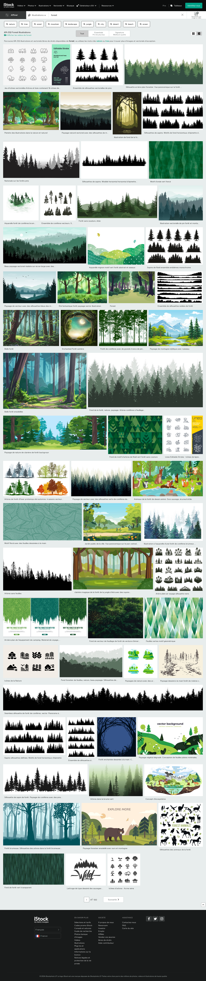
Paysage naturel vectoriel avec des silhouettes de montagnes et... (90, 133)
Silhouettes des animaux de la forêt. (175, 849)
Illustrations (44, 5)
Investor (101, 928)
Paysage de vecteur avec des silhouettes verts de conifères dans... (102, 499)
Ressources (107, 6)
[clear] (182, 15)
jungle (87, 24)
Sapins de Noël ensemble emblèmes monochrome (169, 267)
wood (38, 24)
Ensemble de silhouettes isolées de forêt (175, 306)
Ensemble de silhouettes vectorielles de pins (92, 88)
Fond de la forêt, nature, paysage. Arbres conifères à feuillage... (117, 410)
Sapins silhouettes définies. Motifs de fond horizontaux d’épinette (32, 758)
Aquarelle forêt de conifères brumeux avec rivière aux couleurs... (32, 223)
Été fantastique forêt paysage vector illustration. (80, 306)
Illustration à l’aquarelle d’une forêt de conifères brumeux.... (170, 544)
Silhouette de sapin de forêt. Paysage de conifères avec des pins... (33, 797)
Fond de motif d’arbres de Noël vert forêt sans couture (133, 457)
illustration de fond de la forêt (127, 137)
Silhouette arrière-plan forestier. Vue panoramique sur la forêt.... (154, 87)
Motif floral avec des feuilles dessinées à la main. (25, 543)
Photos (31, 5)
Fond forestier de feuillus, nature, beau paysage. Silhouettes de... (89, 680)
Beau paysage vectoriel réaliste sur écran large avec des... (29, 266)
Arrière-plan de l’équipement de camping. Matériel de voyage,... (32, 640)
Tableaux (178, 6)
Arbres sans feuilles (12, 593)
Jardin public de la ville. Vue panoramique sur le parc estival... (111, 544)
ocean (144, 24)
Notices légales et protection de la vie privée (82, 960)
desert (114, 24)
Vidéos (20, 5)
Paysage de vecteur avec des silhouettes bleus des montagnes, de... (34, 306)
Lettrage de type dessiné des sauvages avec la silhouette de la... (95, 888)
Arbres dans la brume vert (102, 799)
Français (47, 929)
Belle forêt (9, 349)
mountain (53, 24)
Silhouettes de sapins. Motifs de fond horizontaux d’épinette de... (172, 133)
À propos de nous (106, 922)
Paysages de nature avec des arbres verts (143, 681)
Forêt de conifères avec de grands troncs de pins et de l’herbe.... (128, 349)
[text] (114, 15)
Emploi (101, 931)
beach (129, 24)
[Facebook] (149, 918)
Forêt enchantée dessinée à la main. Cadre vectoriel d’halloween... (127, 759)
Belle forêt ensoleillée (13, 412)
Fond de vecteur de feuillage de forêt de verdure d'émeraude (116, 641)
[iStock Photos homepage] (10, 5)
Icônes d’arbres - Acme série (121, 888)
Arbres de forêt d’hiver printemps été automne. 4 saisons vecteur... (33, 499)
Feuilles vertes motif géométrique (160, 641)
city (101, 24)
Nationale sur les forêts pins (16, 181)
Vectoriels (57, 5)
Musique (70, 5)
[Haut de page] (203, 905)
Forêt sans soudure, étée (90, 221)
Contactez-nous (129, 922)
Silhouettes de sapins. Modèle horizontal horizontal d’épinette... (109, 181)
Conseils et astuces (82, 928)
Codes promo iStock (83, 925)
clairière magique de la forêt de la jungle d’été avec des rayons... (102, 592)
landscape (71, 24)
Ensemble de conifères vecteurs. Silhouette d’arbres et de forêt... (70, 223)
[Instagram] (162, 918)
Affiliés (101, 934)
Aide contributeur (106, 943)
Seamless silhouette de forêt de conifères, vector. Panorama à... (32, 713)
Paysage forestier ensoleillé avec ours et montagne (105, 848)
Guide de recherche (83, 931)
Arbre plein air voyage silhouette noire (172, 594)
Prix (164, 5)
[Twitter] (155, 918)
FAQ (124, 925)
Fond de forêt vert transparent (18, 887)
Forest (113, 306)
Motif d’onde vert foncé (160, 181)
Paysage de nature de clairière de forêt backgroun (26, 452)
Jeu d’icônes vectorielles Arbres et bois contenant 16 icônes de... (32, 88)
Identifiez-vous (193, 5)
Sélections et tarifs (82, 922)
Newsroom (103, 925)
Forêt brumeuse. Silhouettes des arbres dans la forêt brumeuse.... (33, 848)
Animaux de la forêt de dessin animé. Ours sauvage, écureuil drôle (163, 499)
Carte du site (128, 928)
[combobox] (37, 15)
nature (10, 24)
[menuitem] (21, 7)
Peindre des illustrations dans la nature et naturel (25, 133)
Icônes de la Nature (13, 681)
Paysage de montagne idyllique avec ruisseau (169, 349)
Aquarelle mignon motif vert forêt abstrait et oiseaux (112, 267)
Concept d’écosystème (156, 799)
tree (24, 24)
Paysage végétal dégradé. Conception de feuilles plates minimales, (168, 757)
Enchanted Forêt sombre (73, 349)
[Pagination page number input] (86, 899)
